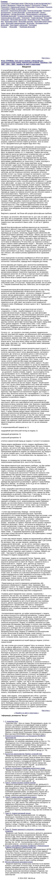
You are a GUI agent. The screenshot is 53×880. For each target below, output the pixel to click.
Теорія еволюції (37, 18)
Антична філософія (35, 11)
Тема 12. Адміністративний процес (18, 813)
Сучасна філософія (25, 16)
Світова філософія (18, 14)
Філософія (31, 7)
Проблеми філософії (8, 16)
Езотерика (40, 7)
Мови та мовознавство (19, 9)
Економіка (6, 9)
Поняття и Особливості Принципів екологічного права (25, 768)
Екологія (49, 7)
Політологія (36, 5)
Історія (3, 5)
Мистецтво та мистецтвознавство (37, 3)
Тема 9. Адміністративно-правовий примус (21, 797)
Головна (4, 27)
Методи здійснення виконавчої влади (19, 862)
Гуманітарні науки (16, 3)
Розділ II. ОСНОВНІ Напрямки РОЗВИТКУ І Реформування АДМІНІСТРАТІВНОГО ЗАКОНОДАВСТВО (27, 846)
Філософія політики (26, 21)
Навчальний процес (18, 7)
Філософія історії (34, 20)
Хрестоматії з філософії (19, 25)
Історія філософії (18, 12)
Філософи (30, 23)
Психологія (5, 7)
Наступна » (46, 58)
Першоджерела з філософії (36, 14)
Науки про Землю (23, 5)
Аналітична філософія (18, 11)
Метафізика (5, 14)
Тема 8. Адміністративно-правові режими (20, 783)
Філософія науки (11, 21)
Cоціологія (5, 3)
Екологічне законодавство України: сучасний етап (23, 754)
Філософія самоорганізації (16, 23)
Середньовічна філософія (10, 18)
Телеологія (26, 18)
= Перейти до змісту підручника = (26, 713)
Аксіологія (4, 11)
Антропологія (6, 12)
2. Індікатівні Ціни (11, 721)
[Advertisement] (26, 42)
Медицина (11, 5)
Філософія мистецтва (18, 20)
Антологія (46, 11)
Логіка (42, 12)
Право (44, 5)
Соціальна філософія (41, 16)
